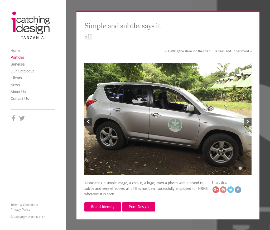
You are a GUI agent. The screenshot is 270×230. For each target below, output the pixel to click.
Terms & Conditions (24, 205)
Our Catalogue (23, 71)
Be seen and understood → (233, 51)
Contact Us (20, 98)
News (15, 85)
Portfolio (17, 57)
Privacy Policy (20, 209)
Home (15, 50)
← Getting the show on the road (187, 51)
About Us (18, 92)
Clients (16, 78)
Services (18, 64)
